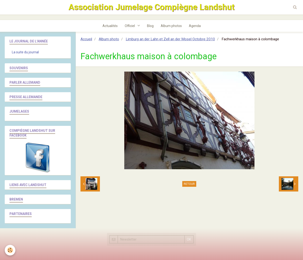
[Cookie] (10, 250)
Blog (150, 26)
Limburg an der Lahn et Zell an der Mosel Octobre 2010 (170, 39)
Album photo (109, 39)
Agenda (195, 26)
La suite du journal (25, 52)
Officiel (130, 26)
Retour (189, 184)
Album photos (171, 26)
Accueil (86, 39)
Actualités (110, 26)
